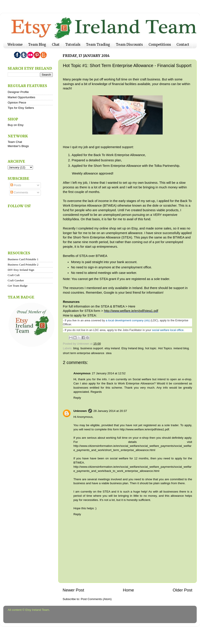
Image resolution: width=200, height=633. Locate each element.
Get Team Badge (17, 285)
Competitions (160, 44)
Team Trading (98, 44)
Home (128, 590)
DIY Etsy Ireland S (19, 269)
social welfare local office (168, 330)
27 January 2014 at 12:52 (108, 373)
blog (76, 348)
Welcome (15, 44)
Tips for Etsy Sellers (21, 107)
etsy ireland (112, 348)
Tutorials (72, 44)
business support (91, 348)
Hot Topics (165, 348)
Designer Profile (18, 92)
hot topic (150, 348)
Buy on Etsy (16, 125)
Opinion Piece (17, 102)
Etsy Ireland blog (132, 348)
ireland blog (181, 348)
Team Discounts (129, 44)
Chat (56, 44)
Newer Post (73, 590)
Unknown (80, 411)
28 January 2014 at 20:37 (110, 411)
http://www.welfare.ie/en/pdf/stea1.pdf (131, 311)
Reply (77, 397)
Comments (19, 192)
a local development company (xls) (128, 320)
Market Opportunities (21, 97)
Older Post (182, 590)
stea (109, 353)
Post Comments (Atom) (96, 599)
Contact (182, 44)
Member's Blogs (18, 146)
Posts (15, 185)
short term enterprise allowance (83, 353)
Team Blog (37, 44)
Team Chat (15, 142)
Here (132, 306)
